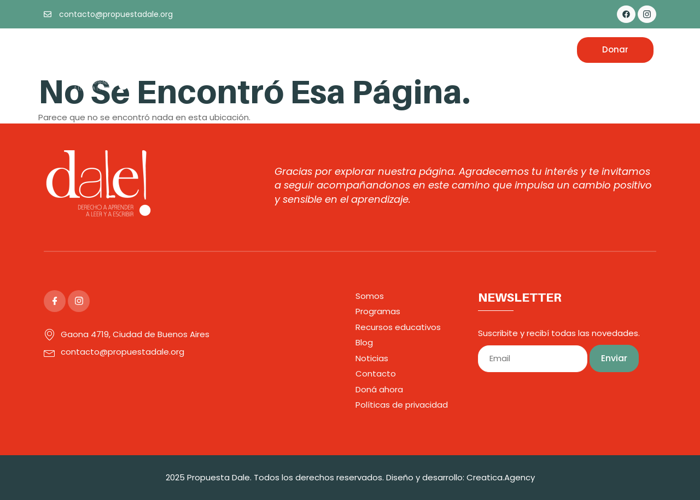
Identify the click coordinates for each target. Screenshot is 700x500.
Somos (249, 49)
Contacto (538, 49)
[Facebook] (626, 14)
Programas (301, 49)
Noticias (488, 49)
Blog (448, 49)
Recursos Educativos (382, 49)
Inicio (210, 49)
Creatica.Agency (500, 477)
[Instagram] (647, 14)
